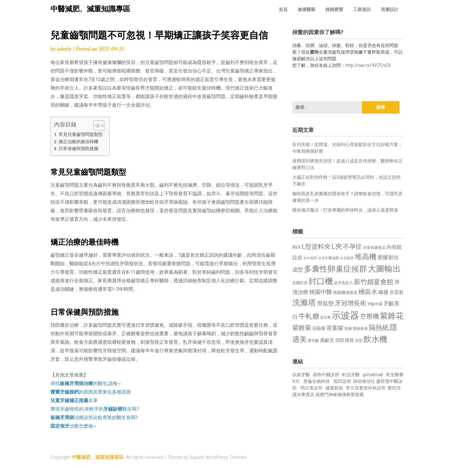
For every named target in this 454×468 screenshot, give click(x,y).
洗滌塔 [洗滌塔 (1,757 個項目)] (304, 302)
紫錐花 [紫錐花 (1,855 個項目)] (392, 315)
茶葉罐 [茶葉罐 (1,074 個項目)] (334, 328)
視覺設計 (390, 9)
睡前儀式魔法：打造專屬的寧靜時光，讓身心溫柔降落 (345, 210)
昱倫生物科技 (316, 381)
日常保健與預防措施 (78, 148)
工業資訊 (362, 9)
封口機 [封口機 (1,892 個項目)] (320, 281)
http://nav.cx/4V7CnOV (368, 65)
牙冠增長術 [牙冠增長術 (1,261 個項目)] (350, 303)
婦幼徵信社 (364, 381)
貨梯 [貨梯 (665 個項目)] (348, 328)
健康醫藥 (306, 9)
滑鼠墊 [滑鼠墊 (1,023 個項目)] (325, 303)
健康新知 (334, 387)
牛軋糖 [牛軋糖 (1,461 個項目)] (309, 316)
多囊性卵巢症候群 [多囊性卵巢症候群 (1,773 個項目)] (335, 268)
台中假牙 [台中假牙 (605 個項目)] (310, 258)
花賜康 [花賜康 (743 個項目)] (318, 328)
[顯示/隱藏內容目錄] (96, 125)
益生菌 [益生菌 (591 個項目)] (325, 317)
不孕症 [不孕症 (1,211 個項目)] (352, 246)
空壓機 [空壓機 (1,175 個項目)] (369, 316)
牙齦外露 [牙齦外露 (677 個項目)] (374, 303)
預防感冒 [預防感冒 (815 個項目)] (344, 340)
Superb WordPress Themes (218, 457)
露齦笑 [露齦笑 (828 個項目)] (327, 340)
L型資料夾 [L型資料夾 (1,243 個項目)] (316, 246)
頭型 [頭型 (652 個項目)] (359, 340)
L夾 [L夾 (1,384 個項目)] (336, 246)
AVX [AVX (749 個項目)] (296, 247)
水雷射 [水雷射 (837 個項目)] (396, 292)
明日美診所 (311, 387)
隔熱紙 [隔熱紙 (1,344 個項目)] (379, 327)
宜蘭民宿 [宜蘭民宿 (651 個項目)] (299, 283)
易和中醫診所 (326, 374)
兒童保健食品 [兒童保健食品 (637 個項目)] (374, 247)
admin (64, 49)
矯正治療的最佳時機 (78, 141)
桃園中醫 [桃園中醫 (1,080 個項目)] (320, 292)
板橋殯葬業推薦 (348, 394)
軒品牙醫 (351, 374)
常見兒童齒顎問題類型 (81, 134)
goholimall (373, 374)
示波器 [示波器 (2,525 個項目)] (345, 315)
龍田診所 (342, 381)
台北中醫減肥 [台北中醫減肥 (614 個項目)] (328, 258)
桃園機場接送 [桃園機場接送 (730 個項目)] (345, 292)
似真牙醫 (301, 374)
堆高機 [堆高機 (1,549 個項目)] (365, 257)
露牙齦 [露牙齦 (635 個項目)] (313, 340)
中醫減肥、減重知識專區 (90, 9)
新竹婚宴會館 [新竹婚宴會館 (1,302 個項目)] (373, 282)
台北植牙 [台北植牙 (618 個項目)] (347, 258)
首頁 (283, 9)
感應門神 (324, 394)
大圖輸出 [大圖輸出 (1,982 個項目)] (384, 268)
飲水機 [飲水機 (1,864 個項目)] (375, 339)
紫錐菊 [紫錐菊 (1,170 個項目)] (301, 327)
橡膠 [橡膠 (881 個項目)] (383, 292)
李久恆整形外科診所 (366, 387)
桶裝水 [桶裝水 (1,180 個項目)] (367, 291)
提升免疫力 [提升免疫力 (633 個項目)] (343, 283)
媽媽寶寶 (334, 9)
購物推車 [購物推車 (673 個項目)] (360, 328)
